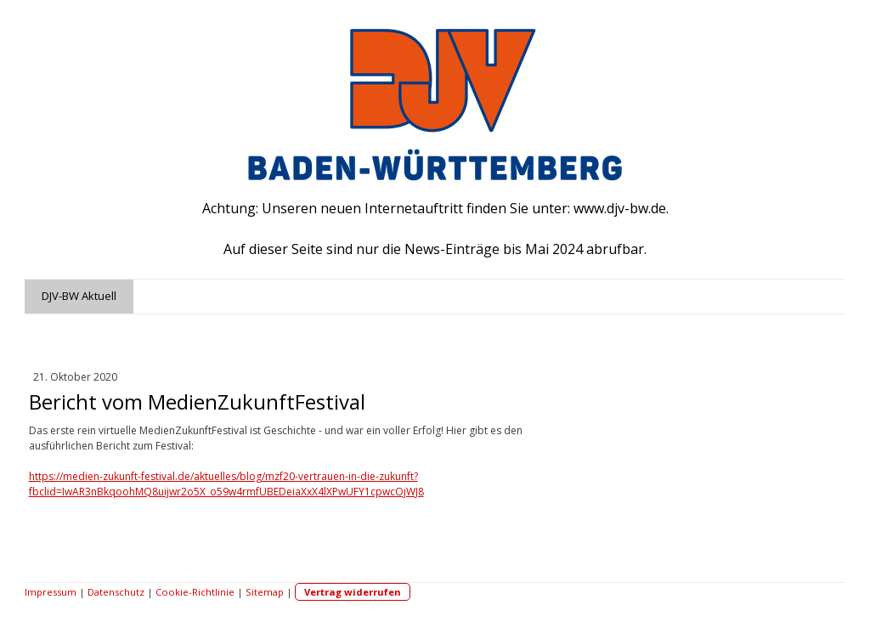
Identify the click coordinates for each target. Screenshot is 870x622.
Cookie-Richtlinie (194, 591)
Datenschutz (116, 591)
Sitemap (265, 591)
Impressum (50, 591)
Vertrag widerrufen (352, 591)
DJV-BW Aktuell (79, 295)
